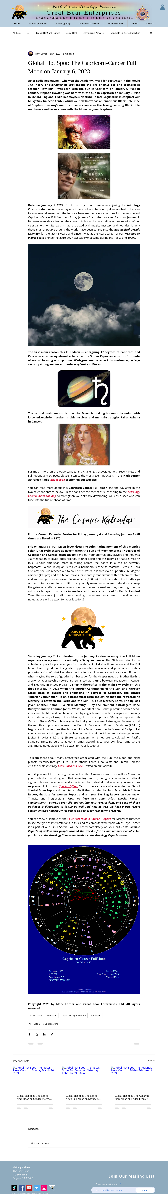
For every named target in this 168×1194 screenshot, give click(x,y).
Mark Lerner (36, 1015)
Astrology (52, 1015)
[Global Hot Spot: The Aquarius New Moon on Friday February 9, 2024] (133, 1078)
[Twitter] (37, 1188)
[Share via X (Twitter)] (37, 1034)
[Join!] (145, 1190)
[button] (115, 23)
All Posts (17, 32)
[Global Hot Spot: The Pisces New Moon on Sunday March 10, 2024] (35, 1078)
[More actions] (138, 53)
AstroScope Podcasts (94, 32)
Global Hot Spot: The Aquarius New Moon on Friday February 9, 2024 (132, 1097)
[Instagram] (44, 1188)
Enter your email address (107, 1184)
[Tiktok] (14, 1188)
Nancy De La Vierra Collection (125, 32)
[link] (162, 7)
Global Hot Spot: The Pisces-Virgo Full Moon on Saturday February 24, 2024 (82, 1097)
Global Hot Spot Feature (48, 32)
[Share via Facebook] (29, 1034)
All (28, 32)
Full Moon (95, 1015)
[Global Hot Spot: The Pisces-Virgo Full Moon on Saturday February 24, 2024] (84, 1078)
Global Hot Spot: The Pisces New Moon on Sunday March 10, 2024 (33, 1097)
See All (151, 1060)
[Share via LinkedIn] (44, 1034)
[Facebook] (22, 1188)
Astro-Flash (72, 32)
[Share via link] (51, 1034)
